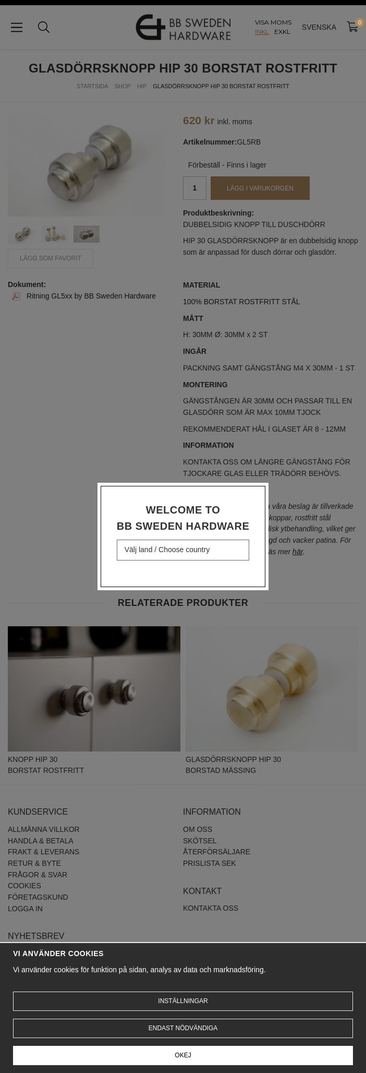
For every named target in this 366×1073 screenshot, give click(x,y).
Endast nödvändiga (183, 1028)
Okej (183, 1055)
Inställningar (183, 1001)
